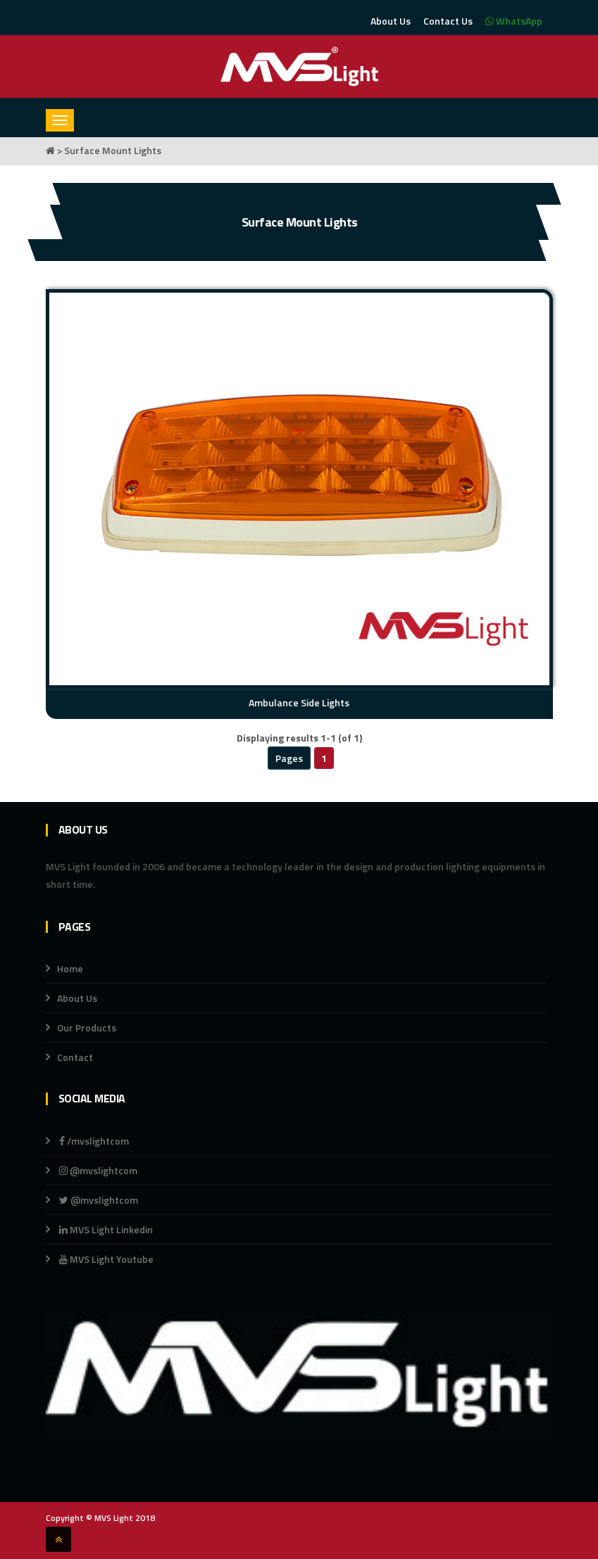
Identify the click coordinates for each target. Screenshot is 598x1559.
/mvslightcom (94, 1140)
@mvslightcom (98, 1170)
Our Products (86, 1027)
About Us (390, 20)
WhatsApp (513, 20)
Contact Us (448, 20)
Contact (75, 1057)
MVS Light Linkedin (105, 1229)
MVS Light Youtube (106, 1259)
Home (70, 968)
